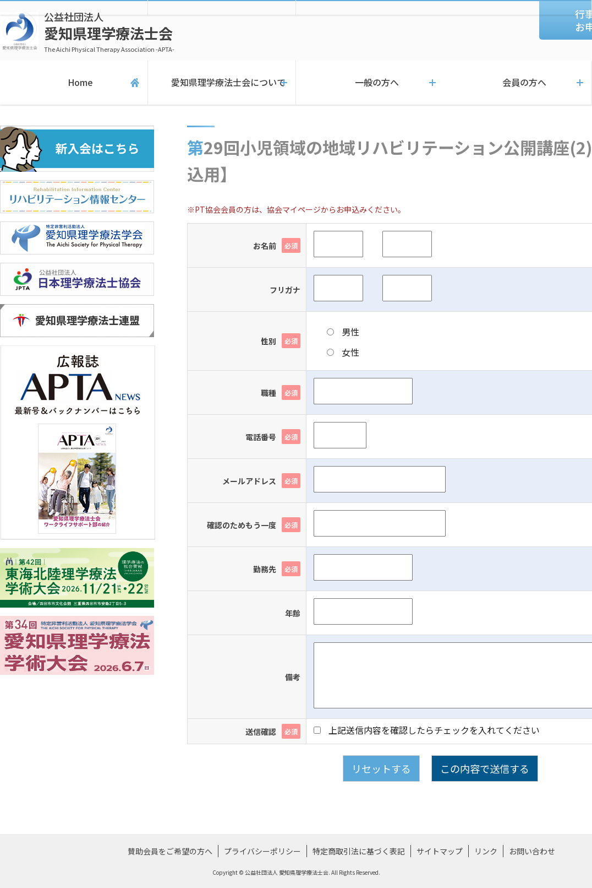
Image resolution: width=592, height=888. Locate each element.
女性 (343, 352)
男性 (343, 331)
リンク (485, 851)
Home (74, 82)
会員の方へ (517, 82)
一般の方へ (370, 82)
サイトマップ (439, 851)
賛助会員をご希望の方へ (170, 851)
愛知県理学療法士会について (222, 82)
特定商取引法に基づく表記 (359, 851)
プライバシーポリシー (262, 851)
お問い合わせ (532, 851)
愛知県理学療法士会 (109, 32)
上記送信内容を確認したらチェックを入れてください (427, 730)
